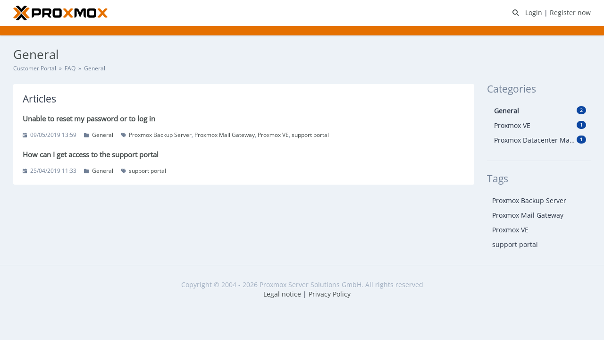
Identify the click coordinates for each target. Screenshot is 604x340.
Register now (570, 12)
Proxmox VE (273, 135)
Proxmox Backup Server (160, 135)
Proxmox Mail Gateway (224, 135)
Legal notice (282, 293)
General (102, 135)
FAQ (70, 68)
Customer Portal (34, 68)
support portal (310, 135)
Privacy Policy (330, 293)
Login (534, 12)
